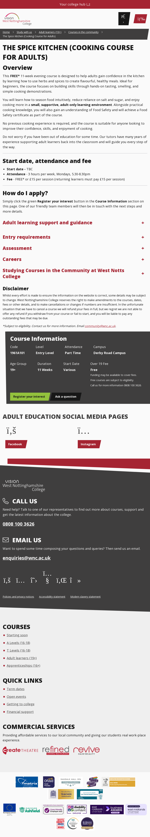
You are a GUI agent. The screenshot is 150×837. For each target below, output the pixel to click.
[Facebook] (7, 580)
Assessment (17, 248)
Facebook (15, 444)
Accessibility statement (52, 596)
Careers (12, 259)
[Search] (123, 18)
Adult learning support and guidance (47, 222)
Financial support (20, 712)
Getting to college (20, 704)
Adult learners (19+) (22, 658)
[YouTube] (47, 580)
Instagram (88, 444)
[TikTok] (74, 580)
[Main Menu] (140, 18)
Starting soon (17, 635)
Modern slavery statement (85, 596)
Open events (16, 696)
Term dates (15, 689)
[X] (34, 580)
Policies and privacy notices (18, 596)
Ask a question (65, 397)
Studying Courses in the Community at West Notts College (63, 273)
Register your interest (29, 397)
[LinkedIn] (60, 580)
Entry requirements (26, 237)
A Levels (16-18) (18, 643)
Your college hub (75, 4)
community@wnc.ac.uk (100, 326)
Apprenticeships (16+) (23, 665)
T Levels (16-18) (18, 650)
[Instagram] (20, 580)
